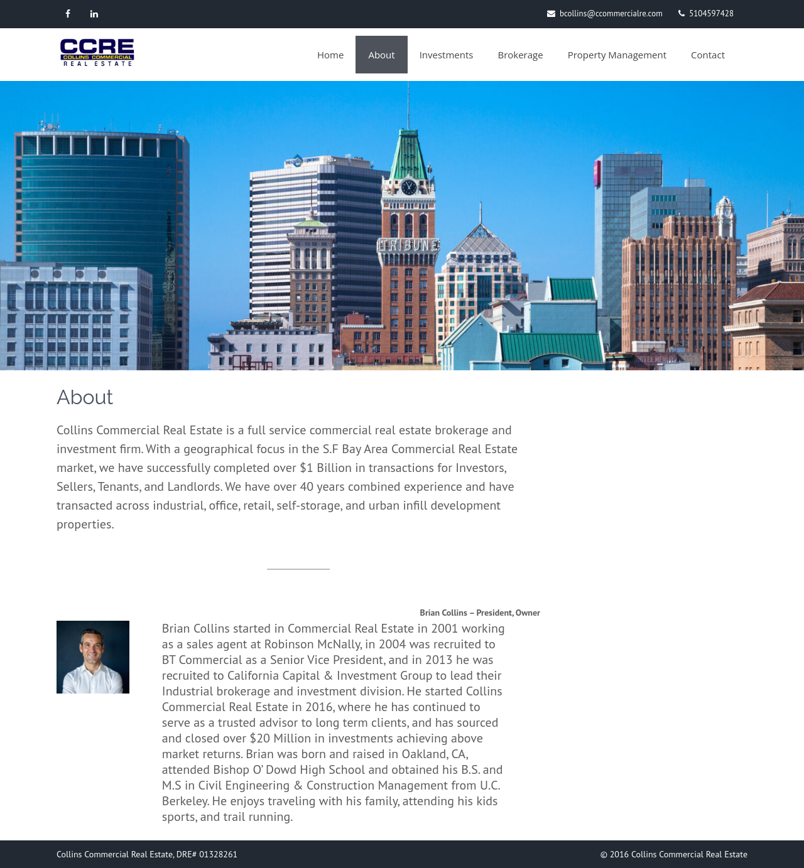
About (381, 54)
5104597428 (711, 13)
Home (330, 54)
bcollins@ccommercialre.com (611, 13)
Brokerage (520, 54)
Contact (708, 54)
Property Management (617, 54)
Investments (447, 54)
